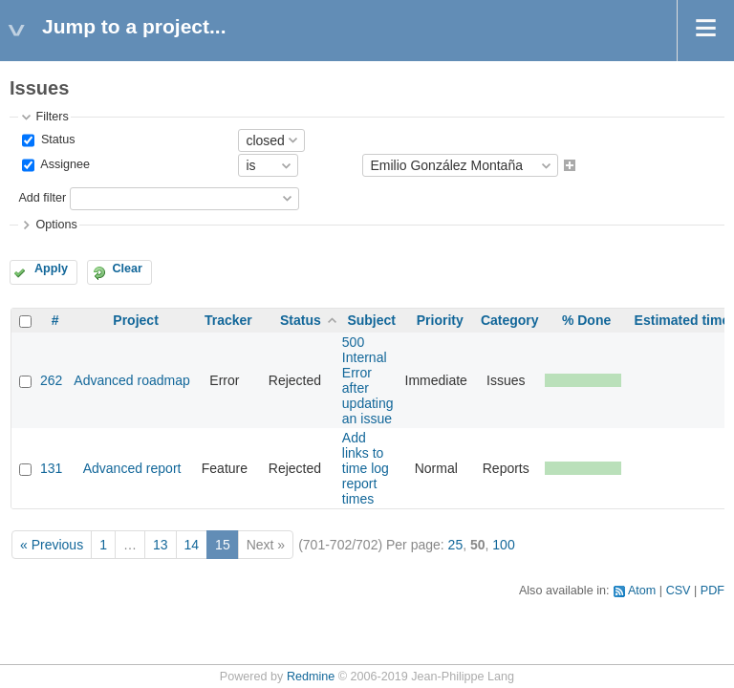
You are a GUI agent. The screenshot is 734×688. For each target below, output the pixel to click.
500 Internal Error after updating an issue (368, 380)
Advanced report (132, 468)
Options (55, 224)
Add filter (42, 197)
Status (56, 139)
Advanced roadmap (131, 380)
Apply (51, 268)
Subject (371, 320)
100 (503, 544)
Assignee (63, 165)
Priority (440, 320)
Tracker (228, 320)
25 (456, 544)
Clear (127, 268)
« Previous (51, 544)
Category (510, 320)
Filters (51, 116)
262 (51, 380)
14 (192, 544)
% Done (586, 320)
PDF (712, 590)
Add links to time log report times (365, 468)
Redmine (311, 676)
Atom (642, 590)
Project (135, 320)
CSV (678, 590)
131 (51, 468)
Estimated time (682, 320)
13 (160, 544)
